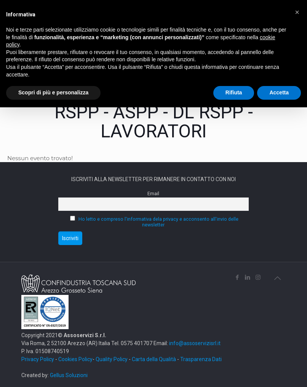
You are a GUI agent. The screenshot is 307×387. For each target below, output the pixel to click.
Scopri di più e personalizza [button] (53, 92)
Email (153, 193)
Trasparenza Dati (201, 359)
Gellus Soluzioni (69, 375)
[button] (297, 12)
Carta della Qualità (154, 359)
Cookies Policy (75, 359)
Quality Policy (112, 359)
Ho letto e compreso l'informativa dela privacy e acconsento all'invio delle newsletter (158, 222)
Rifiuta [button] (233, 92)
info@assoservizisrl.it (194, 343)
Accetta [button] (279, 92)
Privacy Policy (37, 359)
